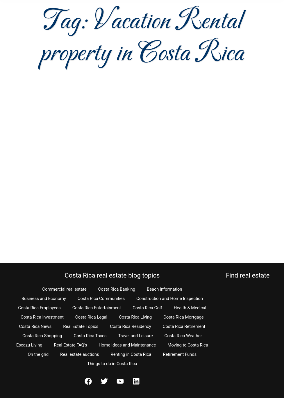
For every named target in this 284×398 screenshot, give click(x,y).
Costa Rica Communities (101, 298)
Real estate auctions (79, 354)
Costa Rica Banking (116, 289)
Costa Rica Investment (42, 317)
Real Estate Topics (80, 326)
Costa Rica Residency (130, 326)
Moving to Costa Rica (187, 345)
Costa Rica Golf (147, 307)
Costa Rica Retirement (184, 326)
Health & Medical (190, 307)
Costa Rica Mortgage (183, 317)
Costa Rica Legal (91, 317)
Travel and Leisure (135, 335)
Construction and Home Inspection (169, 298)
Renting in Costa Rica (131, 354)
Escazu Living (29, 345)
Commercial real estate (64, 289)
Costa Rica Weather (183, 335)
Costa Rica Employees (39, 307)
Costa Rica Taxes (90, 335)
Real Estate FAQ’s (70, 345)
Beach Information (164, 289)
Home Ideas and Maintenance (127, 345)
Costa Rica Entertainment (96, 307)
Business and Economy (44, 298)
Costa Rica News (35, 326)
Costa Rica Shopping (42, 335)
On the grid (38, 354)
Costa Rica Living (135, 317)
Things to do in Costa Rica (112, 363)
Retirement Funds (180, 354)
